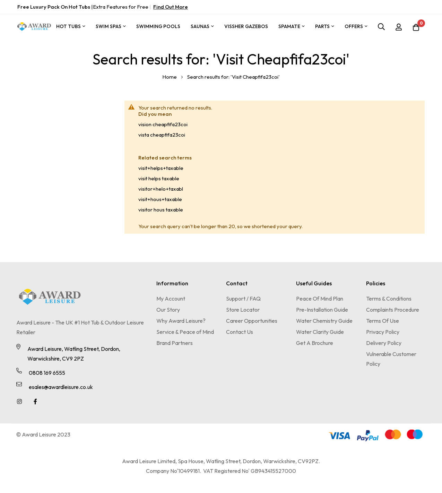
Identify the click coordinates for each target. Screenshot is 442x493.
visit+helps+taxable (160, 168)
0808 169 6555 (47, 372)
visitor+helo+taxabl (160, 188)
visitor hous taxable (160, 209)
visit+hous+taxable (160, 199)
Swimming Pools (158, 26)
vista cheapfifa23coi (161, 134)
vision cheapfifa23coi (163, 124)
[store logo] (34, 26)
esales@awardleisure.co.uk (61, 386)
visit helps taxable (158, 178)
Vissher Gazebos (246, 26)
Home (170, 76)
